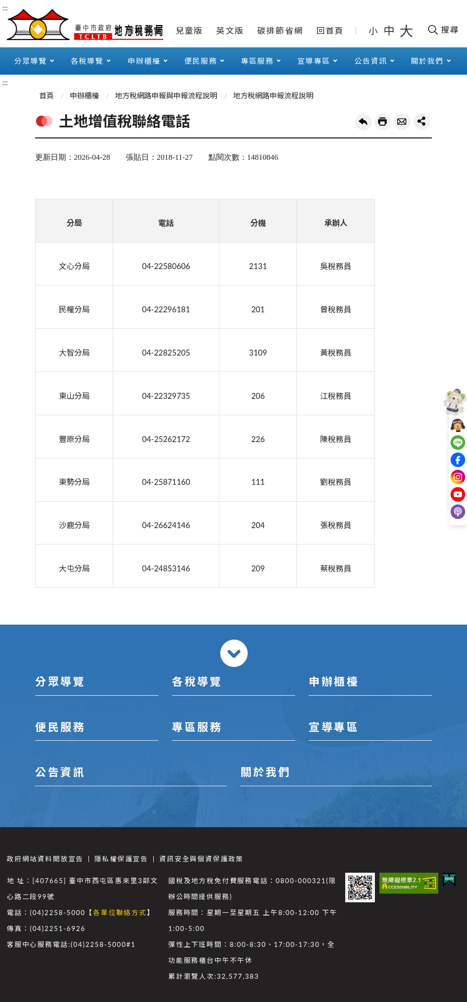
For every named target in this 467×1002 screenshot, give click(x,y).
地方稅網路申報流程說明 (273, 95)
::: (5, 7)
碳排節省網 (280, 30)
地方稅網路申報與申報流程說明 (166, 95)
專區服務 (257, 60)
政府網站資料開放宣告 (45, 859)
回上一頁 (363, 122)
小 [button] (373, 30)
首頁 (46, 95)
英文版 (230, 30)
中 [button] (390, 30)
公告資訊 (370, 60)
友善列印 (382, 122)
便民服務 (200, 60)
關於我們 (427, 60)
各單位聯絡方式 (120, 912)
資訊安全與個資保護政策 (201, 859)
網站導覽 (143, 30)
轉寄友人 (402, 122)
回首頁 (330, 30)
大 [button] (406, 30)
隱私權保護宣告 (121, 859)
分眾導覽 (30, 60)
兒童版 (189, 30)
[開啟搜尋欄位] (443, 29)
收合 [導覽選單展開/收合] (234, 653)
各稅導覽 (87, 60)
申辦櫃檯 (144, 60)
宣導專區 (313, 60)
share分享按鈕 (422, 121)
